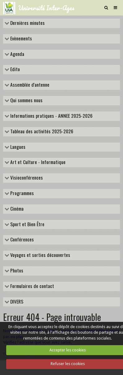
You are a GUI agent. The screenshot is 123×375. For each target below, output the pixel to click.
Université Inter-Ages (46, 8)
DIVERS (16, 302)
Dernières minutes (27, 23)
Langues (17, 147)
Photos (16, 271)
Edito (14, 69)
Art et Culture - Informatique (37, 162)
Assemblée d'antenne (29, 85)
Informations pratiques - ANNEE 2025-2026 (51, 116)
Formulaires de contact (31, 286)
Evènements (20, 39)
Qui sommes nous (26, 101)
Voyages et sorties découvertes (39, 255)
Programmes (21, 193)
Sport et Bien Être (26, 225)
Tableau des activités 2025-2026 (41, 132)
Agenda (16, 54)
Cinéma (16, 209)
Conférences (21, 240)
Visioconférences (26, 178)
